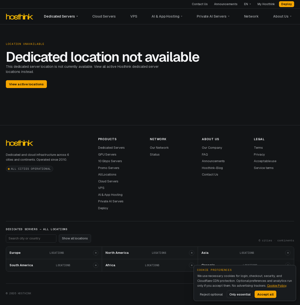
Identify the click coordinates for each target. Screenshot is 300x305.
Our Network (159, 148)
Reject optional (211, 294)
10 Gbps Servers (110, 161)
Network (251, 16)
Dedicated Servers (59, 16)
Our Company (212, 148)
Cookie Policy (276, 286)
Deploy (286, 4)
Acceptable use (265, 161)
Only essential (239, 294)
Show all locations (75, 238)
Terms (258, 148)
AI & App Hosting (165, 16)
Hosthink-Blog (212, 168)
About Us (280, 16)
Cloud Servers (104, 16)
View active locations (26, 84)
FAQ (205, 154)
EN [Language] (246, 4)
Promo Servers (108, 168)
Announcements (226, 4)
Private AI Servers (212, 16)
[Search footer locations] (31, 238)
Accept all (265, 294)
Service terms (264, 168)
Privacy (259, 154)
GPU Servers (107, 154)
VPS (133, 16)
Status (155, 154)
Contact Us (200, 4)
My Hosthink (266, 4)
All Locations (107, 174)
